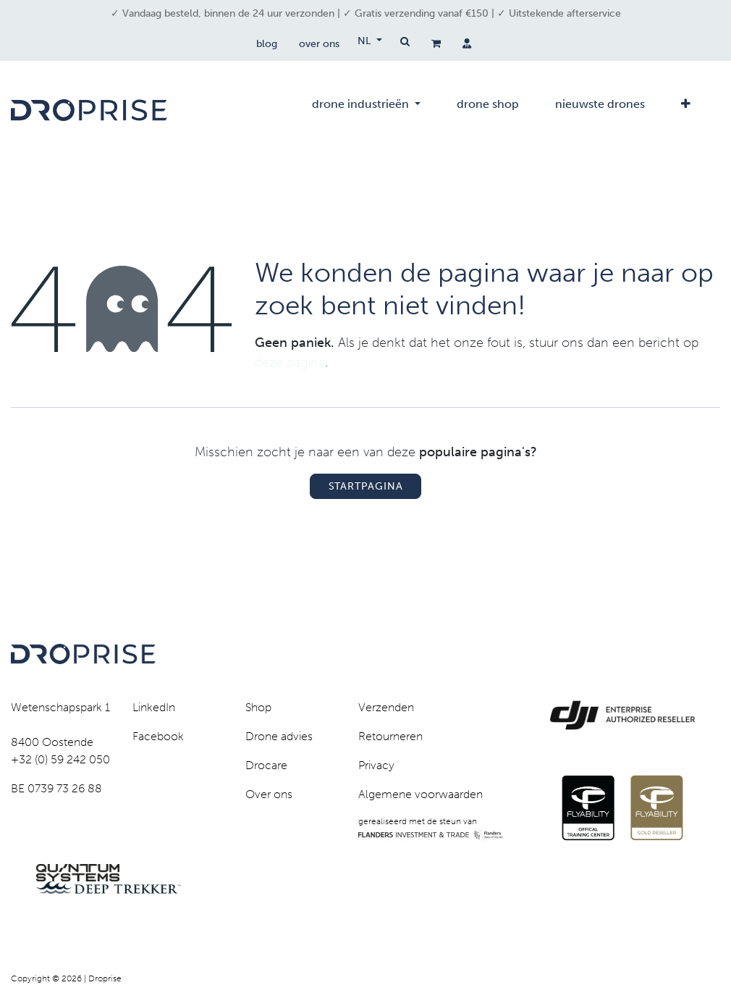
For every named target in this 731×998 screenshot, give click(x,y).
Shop (258, 707)
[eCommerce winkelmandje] (436, 43)
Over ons (268, 794)
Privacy (376, 765)
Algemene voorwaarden (420, 794)
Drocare (266, 765)
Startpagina (366, 486)
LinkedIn (153, 707)
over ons (319, 44)
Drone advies (279, 736)
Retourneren (390, 736)
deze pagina (290, 362)
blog (266, 44)
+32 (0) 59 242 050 (60, 759)
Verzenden (386, 707)
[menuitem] (366, 110)
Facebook (158, 736)
